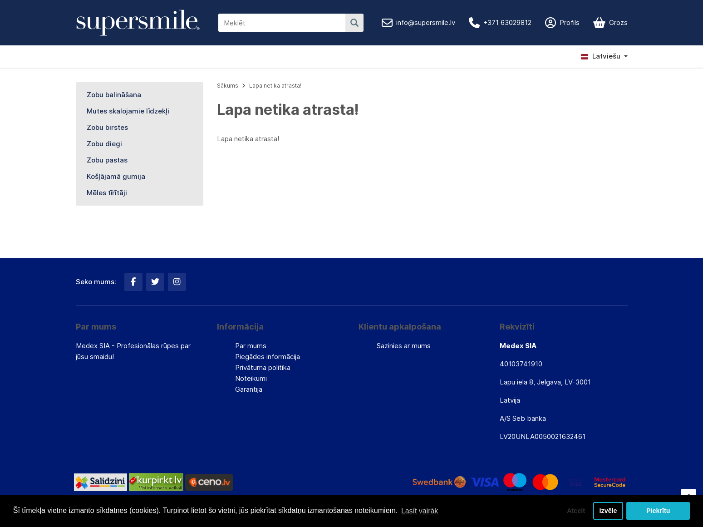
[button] (604, 56)
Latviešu (600, 56)
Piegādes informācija (267, 356)
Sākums (227, 85)
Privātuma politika (262, 367)
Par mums (250, 345)
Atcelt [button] (575, 510)
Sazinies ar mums (404, 345)
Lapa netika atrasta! (275, 85)
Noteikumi (251, 378)
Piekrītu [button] (658, 510)
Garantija (248, 389)
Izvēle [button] (608, 510)
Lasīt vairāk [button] (419, 510)
